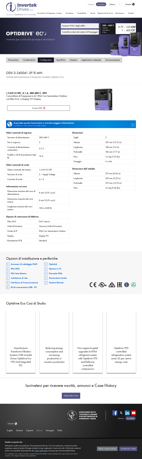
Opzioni (73, 59)
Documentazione (113, 59)
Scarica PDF (37, 108)
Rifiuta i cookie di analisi (107, 448)
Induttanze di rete (19, 278)
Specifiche (60, 59)
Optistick (53, 264)
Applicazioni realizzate (91, 59)
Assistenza (69, 13)
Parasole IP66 (55, 273)
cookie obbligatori (41, 450)
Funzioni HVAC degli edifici (73, 25)
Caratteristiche (29, 59)
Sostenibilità (81, 13)
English (10, 430)
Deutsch (19, 430)
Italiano (39, 430)
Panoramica (13, 59)
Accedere (101, 4)
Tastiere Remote (56, 282)
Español (29, 430)
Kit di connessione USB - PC (24, 287)
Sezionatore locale (58, 278)
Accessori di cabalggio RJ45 (24, 264)
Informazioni (119, 13)
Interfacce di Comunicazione (24, 282)
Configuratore (46, 59)
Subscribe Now (71, 395)
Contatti (131, 13)
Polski (59, 430)
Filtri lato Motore (18, 273)
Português (50, 430)
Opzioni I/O (55, 268)
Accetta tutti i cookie (128, 448)
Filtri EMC (15, 268)
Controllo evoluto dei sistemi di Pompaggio (80, 31)
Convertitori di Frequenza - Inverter (49, 13)
